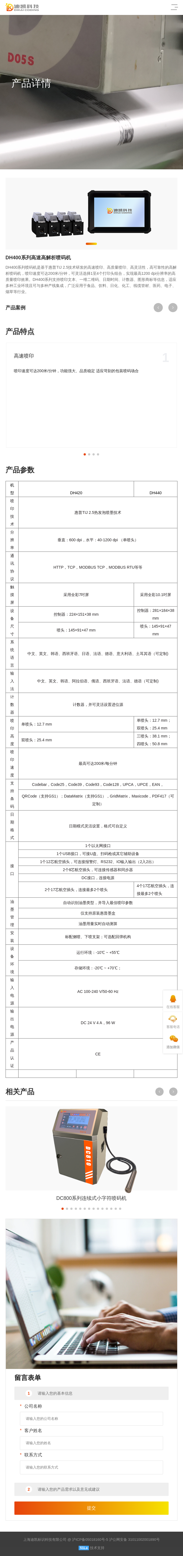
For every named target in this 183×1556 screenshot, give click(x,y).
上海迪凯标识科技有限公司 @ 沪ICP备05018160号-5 (65, 1539)
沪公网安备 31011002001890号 (134, 1539)
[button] (91, 244)
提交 (91, 1508)
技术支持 (97, 1548)
